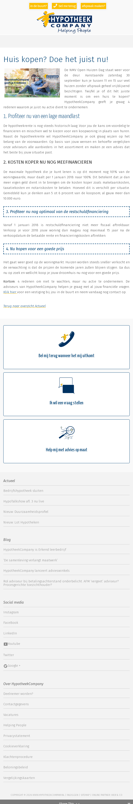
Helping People (14, 725)
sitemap (85, 795)
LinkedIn (10, 633)
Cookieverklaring (16, 746)
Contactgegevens (16, 704)
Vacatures (10, 715)
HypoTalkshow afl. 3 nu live (23, 501)
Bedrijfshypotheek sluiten (23, 491)
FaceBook (10, 623)
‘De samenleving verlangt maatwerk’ (30, 560)
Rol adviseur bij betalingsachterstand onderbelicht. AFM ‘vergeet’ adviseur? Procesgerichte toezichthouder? (61, 583)
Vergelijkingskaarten (19, 778)
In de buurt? (38, 6)
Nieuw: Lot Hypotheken (21, 522)
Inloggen (72, 795)
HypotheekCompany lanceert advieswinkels (36, 571)
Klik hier (10, 292)
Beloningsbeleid (15, 767)
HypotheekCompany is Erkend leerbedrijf (34, 550)
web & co (116, 795)
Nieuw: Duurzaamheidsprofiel (25, 512)
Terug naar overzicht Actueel (24, 306)
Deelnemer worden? (18, 694)
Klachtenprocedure (18, 757)
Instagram (11, 612)
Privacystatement (16, 736)
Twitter (8, 655)
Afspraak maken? (93, 6)
